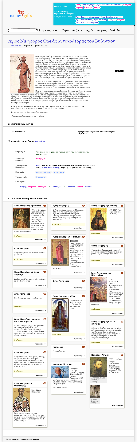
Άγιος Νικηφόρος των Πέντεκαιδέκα (101, 274)
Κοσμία (97, 8)
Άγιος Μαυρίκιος (100, 20)
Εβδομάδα (65, 30)
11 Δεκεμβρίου (18, 132)
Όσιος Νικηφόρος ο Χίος (64, 296)
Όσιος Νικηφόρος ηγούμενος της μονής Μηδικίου (27, 320)
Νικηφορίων (76, 165)
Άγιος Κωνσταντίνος (84, 20)
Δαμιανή (79, 8)
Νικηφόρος (16, 45)
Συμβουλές (115, 30)
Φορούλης (74, 167)
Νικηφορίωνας (89, 165)
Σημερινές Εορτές (50, 30)
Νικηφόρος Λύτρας (100, 355)
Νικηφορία (42, 187)
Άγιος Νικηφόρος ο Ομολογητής (23, 384)
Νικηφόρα (40, 159)
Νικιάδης (71, 187)
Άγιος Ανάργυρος (88, 5)
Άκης (38, 165)
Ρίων (50, 167)
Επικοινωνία (34, 439)
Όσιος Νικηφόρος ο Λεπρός (104, 206)
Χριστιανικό (59, 172)
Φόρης (89, 167)
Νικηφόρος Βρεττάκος (63, 364)
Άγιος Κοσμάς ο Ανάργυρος (112, 17)
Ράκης (44, 167)
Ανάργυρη (127, 5)
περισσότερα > (40, 240)
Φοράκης (65, 167)
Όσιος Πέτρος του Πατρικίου (87, 23)
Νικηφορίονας (64, 165)
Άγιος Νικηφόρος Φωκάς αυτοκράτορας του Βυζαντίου (61, 41)
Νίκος (38, 167)
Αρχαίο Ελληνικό (43, 172)
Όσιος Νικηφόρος (99, 246)
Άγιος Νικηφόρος (60, 206)
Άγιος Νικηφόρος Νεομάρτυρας (67, 237)
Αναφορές (102, 30)
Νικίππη (80, 187)
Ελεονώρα (88, 8)
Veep (78, 5)
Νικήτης (23, 187)
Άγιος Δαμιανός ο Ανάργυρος (87, 17)
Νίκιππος (88, 187)
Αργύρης (111, 20)
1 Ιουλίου (63, 6)
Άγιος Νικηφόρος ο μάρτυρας (27, 206)
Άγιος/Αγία (40, 177)
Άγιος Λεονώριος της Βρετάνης (109, 5)
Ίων (43, 165)
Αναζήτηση (77, 30)
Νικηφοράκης (51, 165)
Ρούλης (56, 167)
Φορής (82, 167)
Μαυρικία (120, 20)
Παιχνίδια (89, 30)
